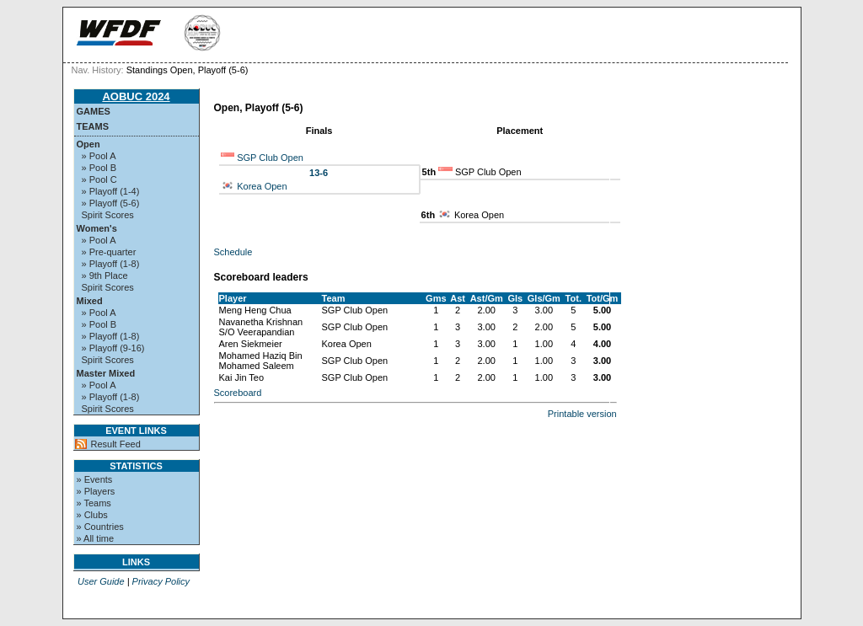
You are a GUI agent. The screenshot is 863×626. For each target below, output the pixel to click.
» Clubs (92, 515)
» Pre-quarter (109, 252)
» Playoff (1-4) (111, 191)
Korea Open (262, 186)
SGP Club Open (270, 157)
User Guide (101, 581)
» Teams (94, 503)
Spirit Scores (108, 215)
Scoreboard (238, 393)
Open (88, 144)
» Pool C (99, 179)
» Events (95, 479)
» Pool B (99, 168)
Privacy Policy (161, 581)
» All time (96, 538)
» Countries (100, 527)
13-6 (318, 173)
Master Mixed (106, 373)
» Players (96, 491)
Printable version (582, 414)
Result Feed (116, 444)
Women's (97, 228)
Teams (93, 126)
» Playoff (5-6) (111, 203)
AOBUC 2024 (135, 96)
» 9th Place (105, 275)
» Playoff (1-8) (111, 264)
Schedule (233, 252)
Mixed (90, 301)
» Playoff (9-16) (113, 348)
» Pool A (99, 156)
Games (93, 111)
